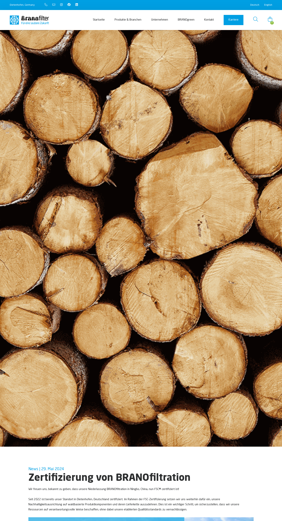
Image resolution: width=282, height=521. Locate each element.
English (268, 5)
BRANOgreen (186, 19)
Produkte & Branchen (128, 19)
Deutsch (254, 5)
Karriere (234, 19)
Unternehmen (159, 19)
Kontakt (209, 19)
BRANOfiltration (117, 489)
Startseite (99, 19)
